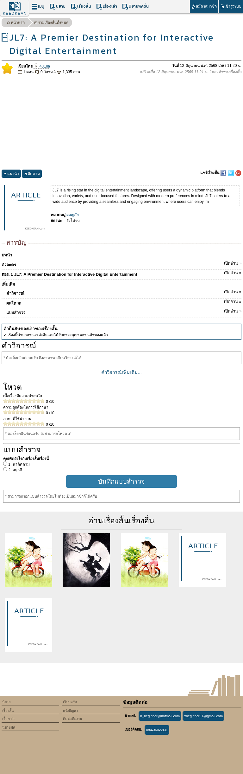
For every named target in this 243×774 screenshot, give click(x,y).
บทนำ (7, 255)
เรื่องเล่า (106, 6)
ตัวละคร (121, 263)
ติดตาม (32, 174)
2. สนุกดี (14, 470)
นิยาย (57, 6)
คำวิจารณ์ (123, 292)
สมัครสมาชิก (203, 6)
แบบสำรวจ (123, 311)
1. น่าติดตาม (18, 464)
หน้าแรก (16, 23)
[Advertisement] (121, 122)
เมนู (37, 6)
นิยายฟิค (8, 727)
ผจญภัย (72, 215)
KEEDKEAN (15, 13)
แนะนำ (11, 174)
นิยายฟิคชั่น (135, 6)
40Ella (42, 66)
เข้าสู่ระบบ (230, 6)
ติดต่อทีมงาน (72, 719)
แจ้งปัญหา (70, 711)
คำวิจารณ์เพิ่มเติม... (121, 372)
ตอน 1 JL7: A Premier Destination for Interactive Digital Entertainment (121, 273)
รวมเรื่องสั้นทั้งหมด (51, 23)
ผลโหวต (123, 302)
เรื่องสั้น (81, 6)
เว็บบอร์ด (70, 702)
